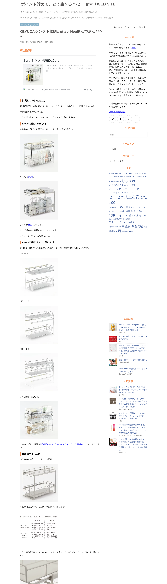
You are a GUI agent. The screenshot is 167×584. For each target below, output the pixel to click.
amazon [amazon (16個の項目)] (118, 173)
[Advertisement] (128, 275)
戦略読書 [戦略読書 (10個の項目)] (112, 219)
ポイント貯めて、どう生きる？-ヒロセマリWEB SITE (68, 4)
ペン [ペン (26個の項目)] (121, 207)
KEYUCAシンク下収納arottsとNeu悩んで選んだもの (79, 12)
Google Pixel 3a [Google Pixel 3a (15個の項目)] (115, 177)
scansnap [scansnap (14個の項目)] (113, 181)
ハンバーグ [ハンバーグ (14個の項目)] (125, 193)
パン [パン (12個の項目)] (132, 193)
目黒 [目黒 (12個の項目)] (145, 227)
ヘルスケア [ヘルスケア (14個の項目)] (113, 207)
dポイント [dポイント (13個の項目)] (142, 173)
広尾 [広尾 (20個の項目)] (136, 215)
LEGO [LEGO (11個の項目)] (138, 177)
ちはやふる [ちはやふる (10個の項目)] (127, 185)
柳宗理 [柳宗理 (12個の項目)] (127, 219)
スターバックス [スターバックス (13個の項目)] (115, 193)
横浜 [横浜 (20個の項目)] (132, 222)
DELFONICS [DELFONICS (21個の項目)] (128, 173)
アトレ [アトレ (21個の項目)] (134, 185)
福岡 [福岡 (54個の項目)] (117, 231)
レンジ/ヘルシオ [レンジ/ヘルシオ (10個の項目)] (114, 211)
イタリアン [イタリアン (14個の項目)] (113, 189)
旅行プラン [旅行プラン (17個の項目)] (120, 219)
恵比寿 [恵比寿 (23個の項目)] (142, 215)
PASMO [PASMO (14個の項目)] (143, 177)
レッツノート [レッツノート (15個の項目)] (140, 207)
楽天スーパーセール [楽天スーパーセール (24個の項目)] (119, 222)
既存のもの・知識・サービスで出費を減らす (40, 18)
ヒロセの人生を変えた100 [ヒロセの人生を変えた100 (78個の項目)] (128, 200)
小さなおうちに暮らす (66, 18)
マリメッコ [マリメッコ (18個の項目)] (129, 207)
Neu (30, 225)
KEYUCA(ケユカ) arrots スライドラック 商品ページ (64, 444)
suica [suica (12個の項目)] (119, 181)
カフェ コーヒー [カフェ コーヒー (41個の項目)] (131, 189)
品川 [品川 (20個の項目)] (131, 215)
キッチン (55, 12)
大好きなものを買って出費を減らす (37, 12)
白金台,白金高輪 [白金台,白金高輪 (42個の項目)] (132, 226)
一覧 (134, 47)
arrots (30, 177)
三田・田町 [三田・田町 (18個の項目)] (125, 211)
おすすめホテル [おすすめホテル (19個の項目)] (116, 185)
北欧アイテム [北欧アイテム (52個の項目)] (119, 215)
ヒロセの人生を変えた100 (29, 25)
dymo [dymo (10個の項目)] (136, 173)
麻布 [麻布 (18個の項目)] (131, 231)
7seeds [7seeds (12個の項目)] (111, 173)
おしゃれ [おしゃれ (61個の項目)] (128, 181)
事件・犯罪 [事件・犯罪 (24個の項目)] (136, 210)
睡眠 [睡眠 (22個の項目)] (111, 231)
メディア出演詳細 (117, 112)
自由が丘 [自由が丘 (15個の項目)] (125, 231)
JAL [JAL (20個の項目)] (133, 176)
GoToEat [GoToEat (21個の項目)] (126, 176)
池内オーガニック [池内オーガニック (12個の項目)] (115, 227)
